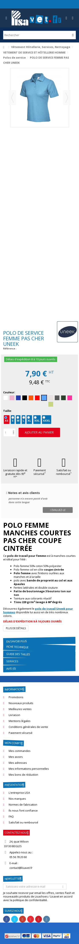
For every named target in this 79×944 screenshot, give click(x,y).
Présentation (14, 785)
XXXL (46, 420)
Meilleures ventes (20, 709)
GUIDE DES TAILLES (18, 654)
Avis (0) (11, 669)
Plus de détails (16, 628)
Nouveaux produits (21, 703)
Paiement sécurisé (39, 472)
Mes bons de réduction (23, 775)
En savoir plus (16, 641)
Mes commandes (20, 751)
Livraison (14, 715)
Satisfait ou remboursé (63, 472)
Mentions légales (20, 721)
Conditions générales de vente (28, 727)
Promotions (16, 697)
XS (6, 420)
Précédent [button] (12, 97)
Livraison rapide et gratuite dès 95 (15, 473)
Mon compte (14, 743)
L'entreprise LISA (19, 793)
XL (29, 420)
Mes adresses (18, 763)
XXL (37, 420)
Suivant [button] (67, 97)
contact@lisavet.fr (20, 868)
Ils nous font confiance (23, 810)
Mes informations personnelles (29, 769)
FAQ (11, 816)
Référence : (9, 348)
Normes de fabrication (23, 804)
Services (12, 661)
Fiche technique (17, 646)
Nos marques (17, 799)
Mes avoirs (16, 757)
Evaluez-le (57, 510)
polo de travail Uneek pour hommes (38, 610)
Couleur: (9, 392)
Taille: (7, 411)
